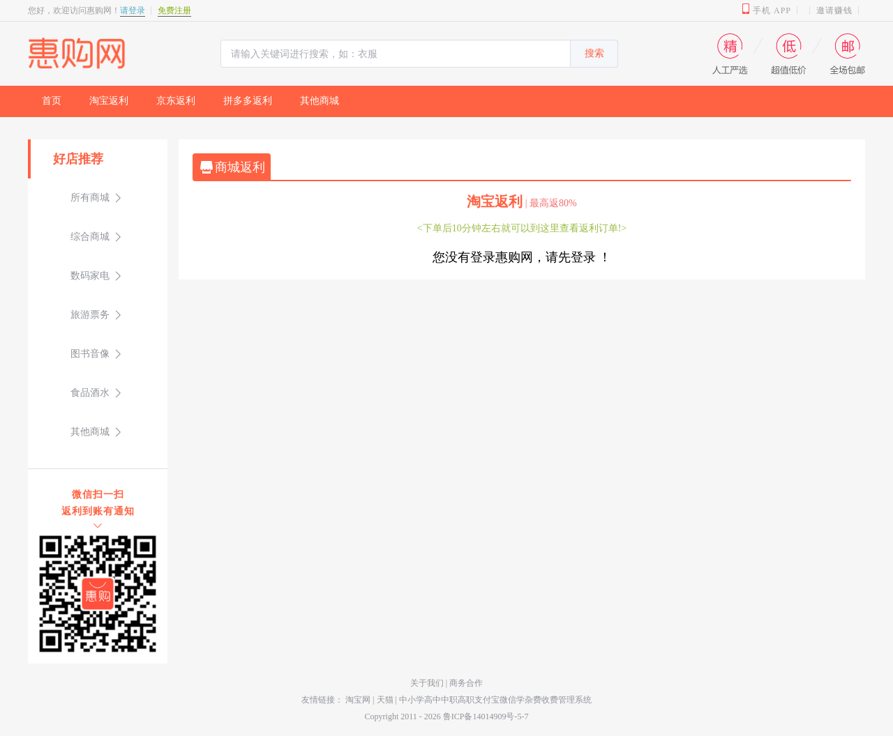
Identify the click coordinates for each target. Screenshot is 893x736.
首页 (51, 100)
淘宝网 (357, 700)
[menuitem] (51, 101)
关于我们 (428, 683)
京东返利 (175, 100)
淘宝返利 (108, 100)
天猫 (385, 700)
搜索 (594, 53)
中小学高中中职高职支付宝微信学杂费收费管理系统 (495, 700)
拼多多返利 (247, 100)
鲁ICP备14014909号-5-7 (486, 716)
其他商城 (319, 100)
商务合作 (466, 683)
